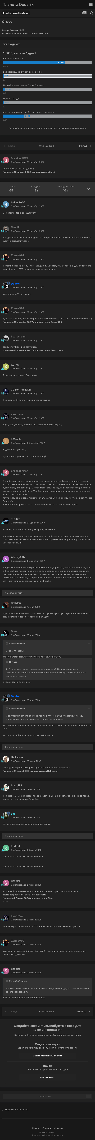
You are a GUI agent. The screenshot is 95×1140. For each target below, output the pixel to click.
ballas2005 (18, 202)
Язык (35, 1128)
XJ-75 (15, 364)
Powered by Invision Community (47, 1135)
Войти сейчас (47, 1077)
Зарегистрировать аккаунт (47, 1055)
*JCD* (15, 519)
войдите (27, 128)
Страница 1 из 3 (47, 146)
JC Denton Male (21, 389)
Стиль (46, 1128)
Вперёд (83, 146)
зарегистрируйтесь (47, 128)
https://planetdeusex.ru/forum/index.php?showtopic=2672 (32, 656)
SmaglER (16, 785)
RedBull (15, 846)
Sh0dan (16, 603)
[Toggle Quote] (7, 643)
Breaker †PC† (17, 30)
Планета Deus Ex (18, 4)
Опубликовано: (27, 162)
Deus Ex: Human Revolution (35, 33)
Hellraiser (17, 757)
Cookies (58, 1128)
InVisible (16, 439)
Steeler (15, 881)
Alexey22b (18, 557)
